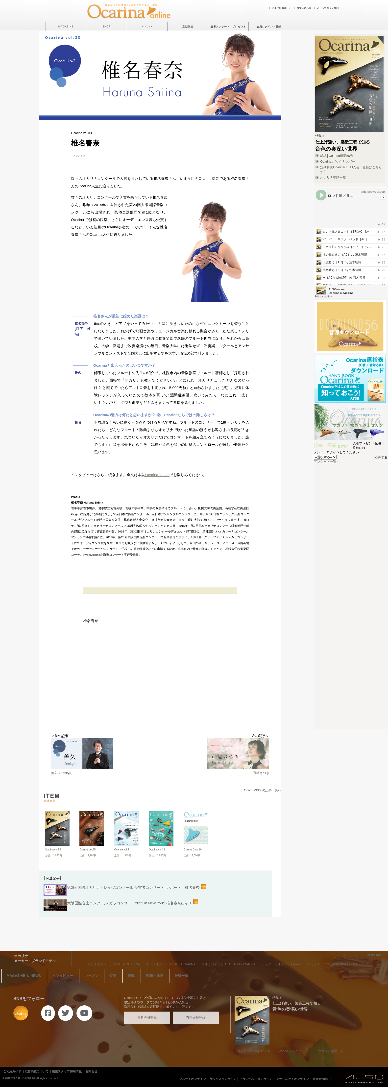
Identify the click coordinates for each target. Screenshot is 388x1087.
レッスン (91, 976)
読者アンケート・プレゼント (228, 26)
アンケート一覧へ (327, 461)
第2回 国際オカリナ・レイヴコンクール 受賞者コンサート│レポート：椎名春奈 (125, 890)
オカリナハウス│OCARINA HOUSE (332, 964)
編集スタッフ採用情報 (67, 1071)
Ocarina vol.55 (88, 849)
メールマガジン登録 (327, 8)
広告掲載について (36, 1071)
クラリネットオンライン (292, 1079)
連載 (131, 976)
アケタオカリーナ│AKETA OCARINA (113, 964)
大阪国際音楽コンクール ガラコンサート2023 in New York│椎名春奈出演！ (121, 906)
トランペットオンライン (256, 1079)
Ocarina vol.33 (157, 849)
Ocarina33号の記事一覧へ (262, 790)
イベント (147, 26)
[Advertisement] (160, 694)
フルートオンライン (192, 1079)
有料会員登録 (195, 1017)
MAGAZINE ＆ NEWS (24, 976)
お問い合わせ (303, 8)
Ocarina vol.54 (122, 849)
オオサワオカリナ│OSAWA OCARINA (228, 964)
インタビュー (62, 976)
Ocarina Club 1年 (193, 849)
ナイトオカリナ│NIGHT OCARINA (170, 964)
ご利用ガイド (12, 1071)
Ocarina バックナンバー (337, 161)
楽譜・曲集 (154, 976)
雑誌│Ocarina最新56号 (336, 156)
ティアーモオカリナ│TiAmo (282, 964)
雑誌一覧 (181, 976)
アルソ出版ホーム (281, 8)
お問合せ (91, 1071)
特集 (112, 976)
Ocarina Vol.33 (157, 475)
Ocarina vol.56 (53, 849)
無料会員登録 (147, 1017)
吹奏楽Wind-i (322, 1079)
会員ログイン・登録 (269, 26)
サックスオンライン (223, 1079)
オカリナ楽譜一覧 (333, 177)
